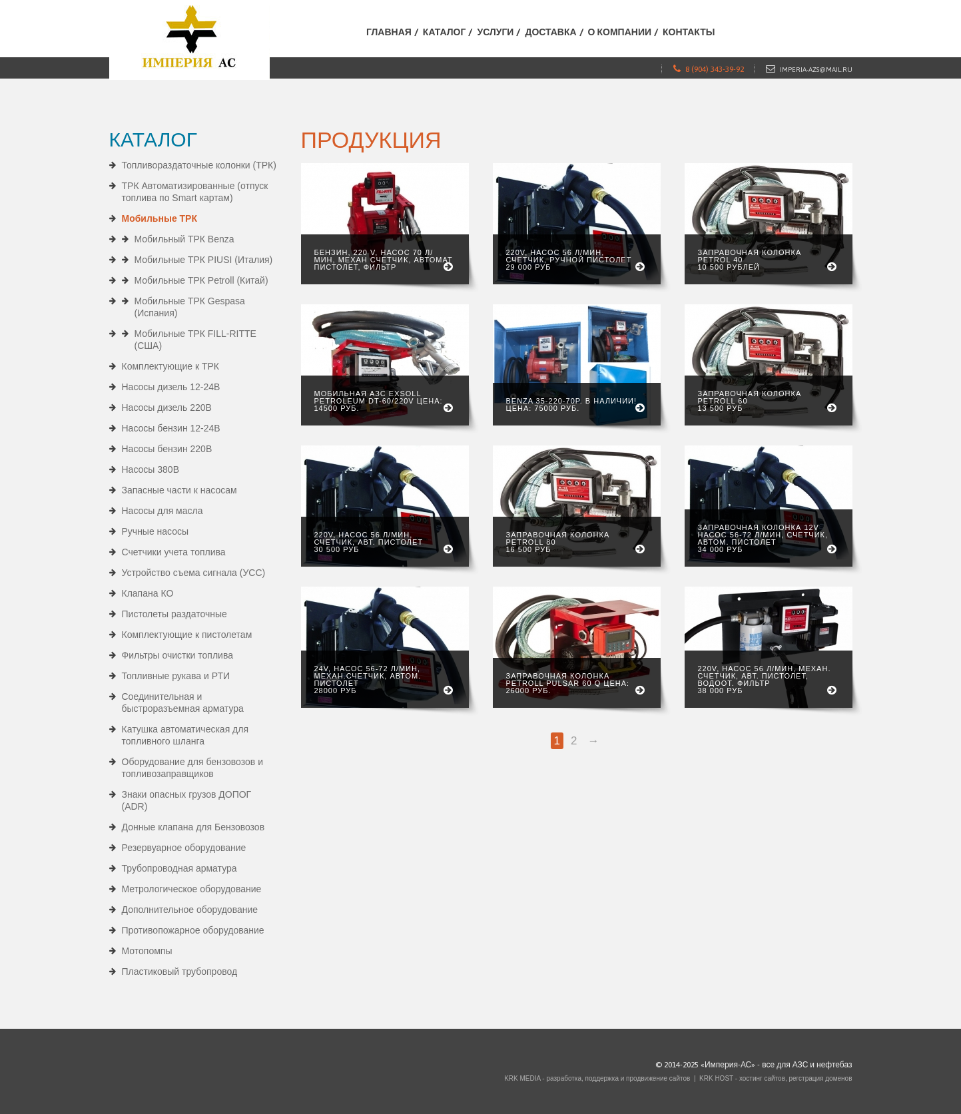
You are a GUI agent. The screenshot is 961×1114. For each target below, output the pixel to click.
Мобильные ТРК (160, 218)
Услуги (495, 32)
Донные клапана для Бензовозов (193, 827)
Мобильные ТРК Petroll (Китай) (201, 280)
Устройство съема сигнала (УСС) (194, 572)
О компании (619, 32)
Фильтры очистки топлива (178, 655)
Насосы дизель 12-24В (171, 387)
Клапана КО (148, 593)
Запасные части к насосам (179, 490)
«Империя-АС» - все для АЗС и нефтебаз (776, 1064)
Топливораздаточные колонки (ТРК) (199, 165)
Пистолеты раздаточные (174, 614)
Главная (389, 32)
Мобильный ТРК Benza (184, 239)
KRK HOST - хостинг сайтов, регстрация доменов (775, 1078)
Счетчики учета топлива (174, 552)
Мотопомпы (147, 951)
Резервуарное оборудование (184, 847)
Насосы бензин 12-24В (171, 428)
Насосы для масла (162, 510)
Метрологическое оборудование (192, 889)
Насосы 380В (151, 469)
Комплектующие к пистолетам (187, 634)
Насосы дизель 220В (167, 407)
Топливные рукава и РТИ (176, 676)
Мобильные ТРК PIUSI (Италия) (204, 259)
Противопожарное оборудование (193, 930)
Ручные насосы (155, 531)
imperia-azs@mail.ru (816, 69)
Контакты (689, 32)
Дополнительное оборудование (190, 909)
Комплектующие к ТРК (171, 366)
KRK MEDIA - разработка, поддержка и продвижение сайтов (597, 1078)
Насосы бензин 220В (167, 448)
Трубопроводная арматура (179, 868)
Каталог (444, 32)
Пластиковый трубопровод (180, 971)
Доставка (550, 32)
